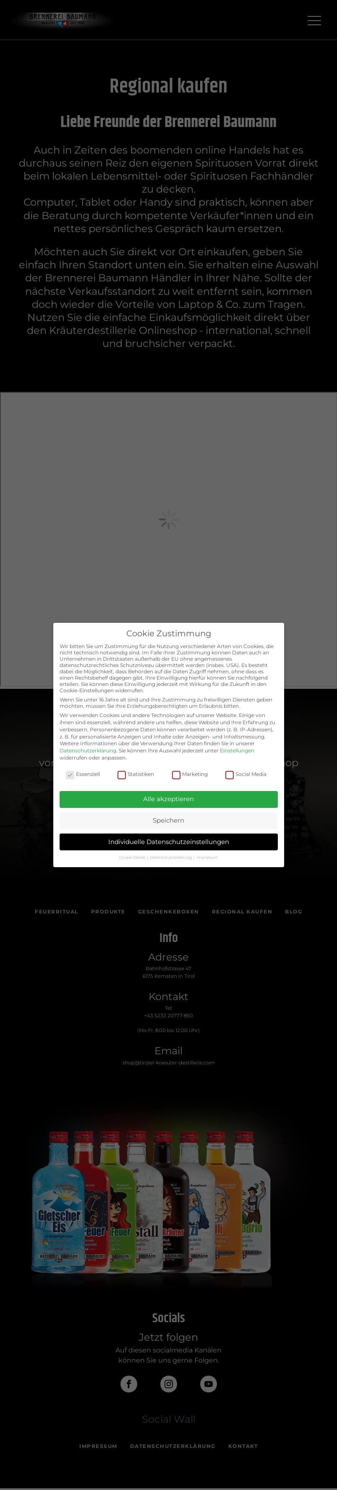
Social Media (245, 774)
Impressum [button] (207, 857)
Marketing (190, 774)
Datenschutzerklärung (88, 750)
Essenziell (83, 774)
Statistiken (136, 774)
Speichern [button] (168, 820)
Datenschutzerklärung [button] (171, 857)
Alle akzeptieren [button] (168, 799)
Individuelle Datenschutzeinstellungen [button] (168, 842)
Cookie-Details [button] (132, 857)
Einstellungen (237, 750)
